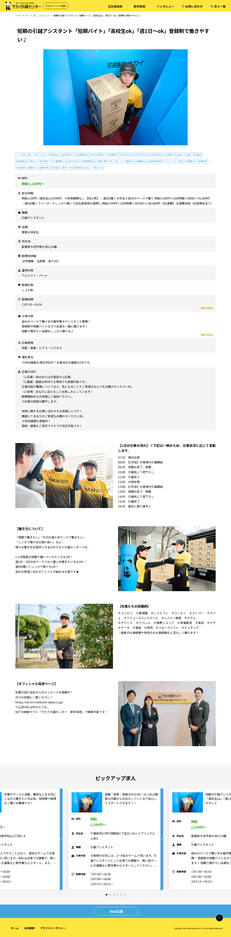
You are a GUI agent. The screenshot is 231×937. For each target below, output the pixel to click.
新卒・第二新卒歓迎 (72, 167)
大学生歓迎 (52, 154)
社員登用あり (67, 154)
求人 (27, 15)
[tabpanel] (115, 839)
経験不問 (44, 167)
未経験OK (190, 161)
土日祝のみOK (72, 161)
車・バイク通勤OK (124, 161)
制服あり (32, 167)
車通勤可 (202, 161)
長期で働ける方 (104, 161)
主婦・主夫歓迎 (193, 154)
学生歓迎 (20, 167)
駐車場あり (45, 161)
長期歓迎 (140, 161)
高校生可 (55, 167)
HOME (18, 15)
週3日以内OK (127, 154)
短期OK (170, 154)
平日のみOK (142, 154)
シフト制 (20, 154)
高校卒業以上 (157, 154)
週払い (33, 161)
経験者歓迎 (21, 161)
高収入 (180, 154)
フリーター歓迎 (175, 161)
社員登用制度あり (156, 161)
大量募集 (57, 161)
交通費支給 (82, 154)
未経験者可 (112, 154)
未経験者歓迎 (87, 161)
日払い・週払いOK (94, 167)
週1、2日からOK (41, 15)
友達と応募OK (97, 154)
